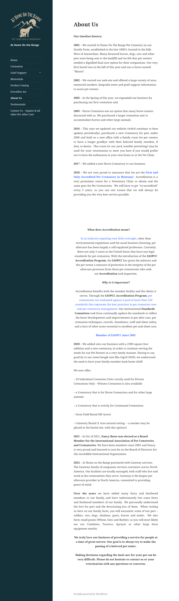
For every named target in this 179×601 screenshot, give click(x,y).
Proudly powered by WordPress (90, 594)
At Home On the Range (24, 45)
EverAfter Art (18, 91)
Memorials (16, 79)
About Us (16, 98)
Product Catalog (19, 85)
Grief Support (18, 72)
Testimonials (17, 104)
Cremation (16, 66)
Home (13, 60)
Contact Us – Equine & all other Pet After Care (25, 112)
